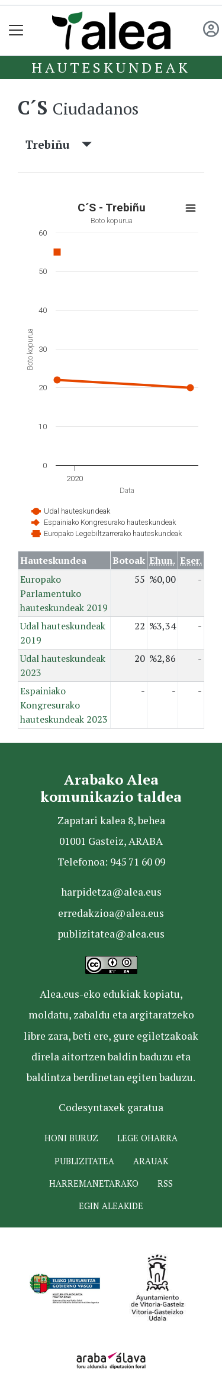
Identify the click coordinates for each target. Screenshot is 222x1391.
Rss (165, 1183)
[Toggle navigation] (16, 30)
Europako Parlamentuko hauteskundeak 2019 (64, 593)
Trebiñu (58, 144)
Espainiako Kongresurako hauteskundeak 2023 (64, 705)
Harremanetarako (94, 1183)
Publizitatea (84, 1161)
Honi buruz (71, 1138)
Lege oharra (147, 1138)
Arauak (150, 1161)
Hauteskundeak (110, 67)
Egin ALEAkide (111, 1206)
